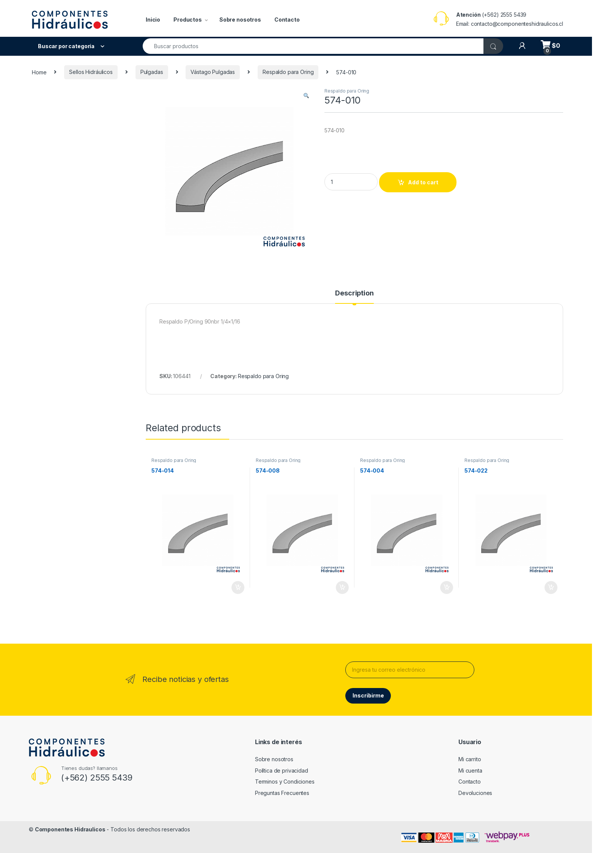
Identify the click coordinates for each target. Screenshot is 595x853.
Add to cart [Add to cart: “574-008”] (342, 587)
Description (354, 293)
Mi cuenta (470, 770)
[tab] (354, 296)
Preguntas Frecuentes (282, 793)
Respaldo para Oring (288, 72)
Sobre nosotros (240, 19)
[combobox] (313, 46)
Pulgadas (151, 72)
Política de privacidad (281, 770)
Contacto (287, 19)
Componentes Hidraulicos (70, 829)
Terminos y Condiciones (285, 781)
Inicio (153, 19)
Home (39, 72)
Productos (187, 19)
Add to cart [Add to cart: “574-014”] (237, 587)
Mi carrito (469, 759)
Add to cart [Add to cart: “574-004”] (446, 587)
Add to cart (423, 182)
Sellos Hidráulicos (90, 72)
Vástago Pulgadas (212, 72)
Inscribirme (368, 695)
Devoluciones (475, 793)
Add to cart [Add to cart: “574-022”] (551, 587)
